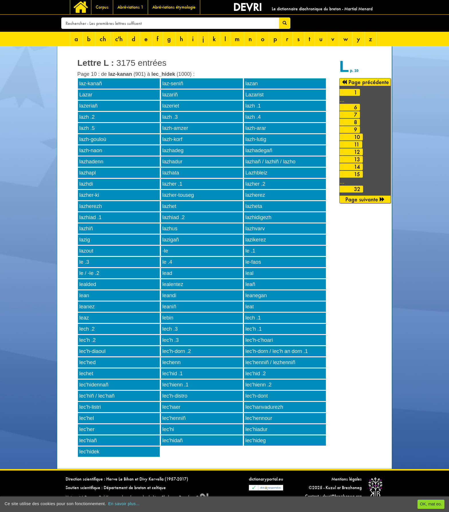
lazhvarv (255, 228)
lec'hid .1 (172, 373)
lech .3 (170, 329)
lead (167, 273)
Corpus (102, 7)
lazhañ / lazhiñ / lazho (270, 161)
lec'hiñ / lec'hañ (97, 396)
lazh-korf (172, 139)
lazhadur (172, 161)
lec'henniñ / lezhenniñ (270, 362)
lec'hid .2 (255, 373)
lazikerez (255, 240)
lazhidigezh (258, 217)
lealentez (172, 284)
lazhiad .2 (173, 217)
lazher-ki (89, 195)
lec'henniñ (174, 418)
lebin (167, 318)
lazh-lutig (255, 139)
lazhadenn (91, 161)
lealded (87, 284)
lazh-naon (90, 150)
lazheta (253, 206)
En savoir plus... (124, 503)
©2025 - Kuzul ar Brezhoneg (335, 487)
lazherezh (90, 206)
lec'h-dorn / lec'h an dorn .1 (276, 351)
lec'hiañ (88, 440)
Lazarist (254, 95)
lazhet (169, 206)
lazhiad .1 (90, 217)
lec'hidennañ (94, 385)
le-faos (253, 262)
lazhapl (87, 173)
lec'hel (86, 418)
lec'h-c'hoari (259, 340)
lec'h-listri (90, 407)
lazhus (170, 228)
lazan (251, 83)
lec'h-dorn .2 (176, 351)
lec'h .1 (253, 329)
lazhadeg (173, 150)
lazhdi (86, 184)
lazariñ (170, 95)
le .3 (84, 262)
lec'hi (168, 429)
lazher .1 (172, 184)
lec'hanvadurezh (264, 407)
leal (249, 273)
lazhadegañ (258, 150)
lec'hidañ (172, 440)
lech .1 (253, 318)
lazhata (170, 173)
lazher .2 (255, 184)
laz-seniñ (172, 83)
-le (165, 251)
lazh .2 (87, 117)
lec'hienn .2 (258, 385)
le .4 (167, 262)
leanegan (256, 295)
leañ (250, 284)
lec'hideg (255, 440)
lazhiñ (86, 228)
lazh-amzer (175, 128)
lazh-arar (255, 128)
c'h (119, 39)
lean (84, 295)
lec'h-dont (256, 396)
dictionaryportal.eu (266, 479)
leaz (84, 318)
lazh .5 (87, 128)
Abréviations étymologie (174, 7)
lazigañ (170, 240)
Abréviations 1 (130, 7)
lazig (84, 240)
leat (249, 306)
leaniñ (169, 306)
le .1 (250, 251)
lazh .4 (253, 117)
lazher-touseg (178, 195)
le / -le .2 (89, 273)
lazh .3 (170, 117)
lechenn (171, 362)
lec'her (86, 429)
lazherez (255, 195)
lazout (86, 251)
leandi (169, 295)
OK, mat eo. (431, 504)
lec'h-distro (174, 396)
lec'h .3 (170, 340)
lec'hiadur (256, 429)
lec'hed (87, 362)
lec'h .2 (87, 340)
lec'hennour (258, 418)
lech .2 (87, 329)
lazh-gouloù (92, 139)
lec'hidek (89, 452)
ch (103, 39)
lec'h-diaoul (92, 351)
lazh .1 (253, 106)
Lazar (85, 95)
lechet (86, 373)
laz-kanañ (90, 83)
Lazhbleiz (256, 173)
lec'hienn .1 (175, 385)
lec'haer (171, 407)
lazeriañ (88, 106)
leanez (87, 306)
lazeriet (170, 106)
